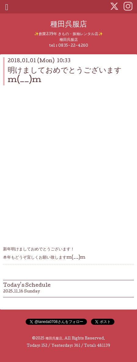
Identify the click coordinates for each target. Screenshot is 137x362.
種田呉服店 (68, 25)
